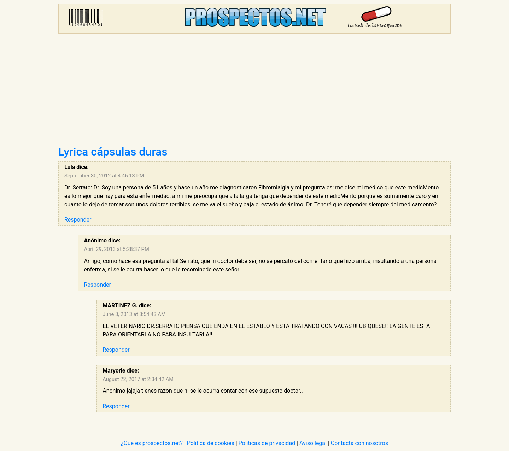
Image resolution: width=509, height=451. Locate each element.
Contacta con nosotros (359, 443)
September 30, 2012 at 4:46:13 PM (104, 175)
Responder (77, 219)
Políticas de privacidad (267, 443)
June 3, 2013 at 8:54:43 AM (134, 314)
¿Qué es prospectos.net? (152, 443)
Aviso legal (313, 443)
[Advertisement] (254, 91)
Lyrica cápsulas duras (113, 151)
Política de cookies (210, 443)
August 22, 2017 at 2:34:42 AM (138, 379)
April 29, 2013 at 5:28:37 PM (116, 249)
